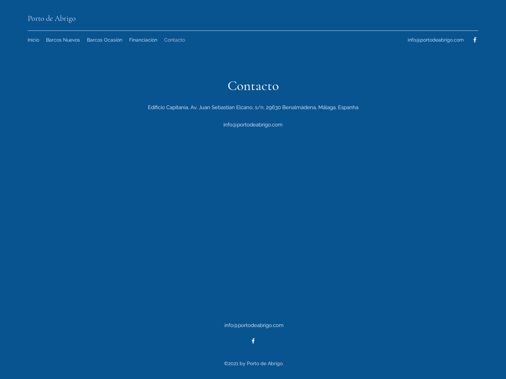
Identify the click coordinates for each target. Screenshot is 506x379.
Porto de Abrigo (52, 18)
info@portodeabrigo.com (436, 40)
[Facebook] (474, 39)
